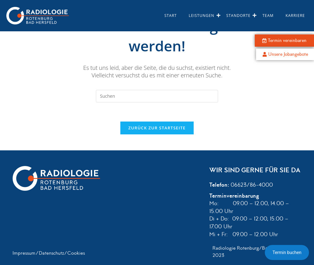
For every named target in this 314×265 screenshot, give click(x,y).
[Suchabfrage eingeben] (157, 96)
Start (170, 15)
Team (268, 15)
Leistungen (203, 15)
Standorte (240, 15)
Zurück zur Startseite (157, 128)
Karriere (295, 15)
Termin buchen (286, 252)
